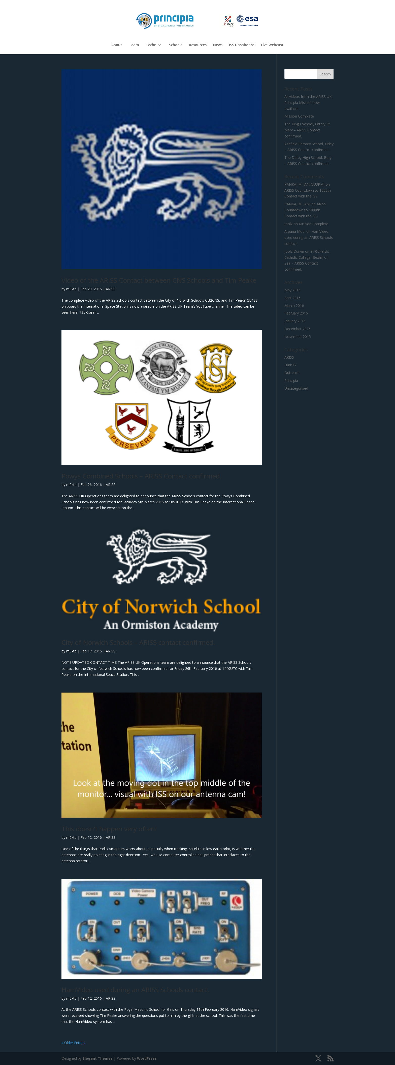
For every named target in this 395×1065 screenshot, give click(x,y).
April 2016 (292, 297)
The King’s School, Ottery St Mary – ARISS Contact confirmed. (307, 130)
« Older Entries (73, 1042)
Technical (154, 45)
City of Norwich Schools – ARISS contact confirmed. (138, 642)
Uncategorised (296, 388)
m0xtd (71, 288)
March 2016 (294, 305)
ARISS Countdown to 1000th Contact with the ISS (305, 210)
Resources (198, 45)
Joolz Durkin (294, 251)
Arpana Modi (294, 231)
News (217, 45)
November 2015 (297, 336)
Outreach (292, 372)
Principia (291, 380)
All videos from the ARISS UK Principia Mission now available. (308, 102)
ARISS (110, 288)
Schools (175, 45)
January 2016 (295, 321)
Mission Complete (299, 116)
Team (134, 45)
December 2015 (297, 328)
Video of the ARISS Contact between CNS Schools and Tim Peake (158, 280)
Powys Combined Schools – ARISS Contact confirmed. (141, 475)
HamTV (290, 364)
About (116, 45)
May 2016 (292, 289)
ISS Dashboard (241, 45)
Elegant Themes (98, 1058)
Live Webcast (272, 45)
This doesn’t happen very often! (109, 828)
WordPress (147, 1058)
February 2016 (296, 313)
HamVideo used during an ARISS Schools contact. (135, 989)
